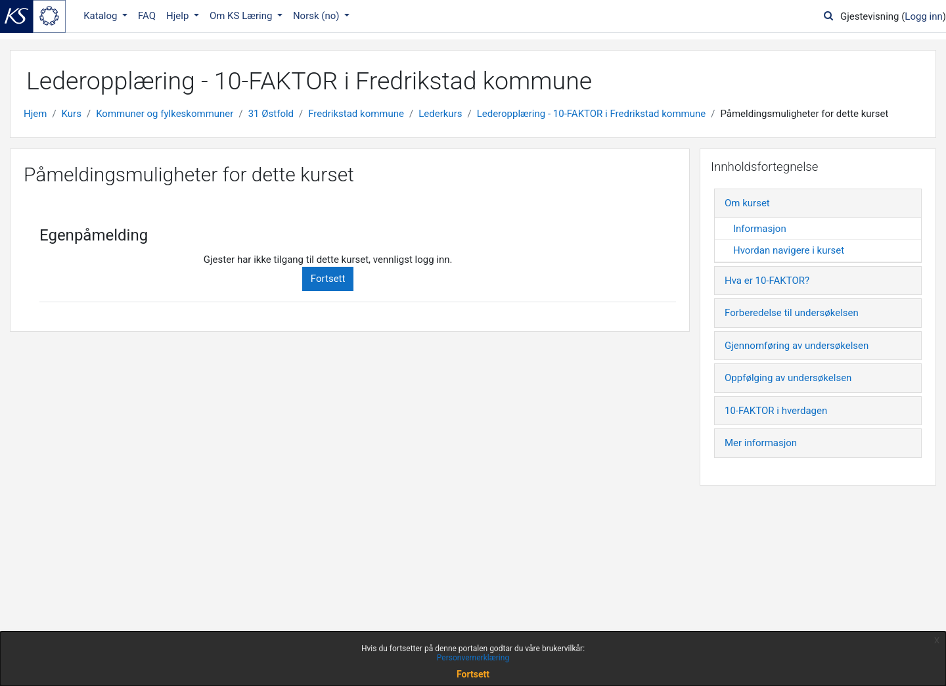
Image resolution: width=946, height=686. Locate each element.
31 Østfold (271, 114)
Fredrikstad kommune (356, 114)
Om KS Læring (242, 16)
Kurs (71, 114)
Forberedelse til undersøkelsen (792, 313)
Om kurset (747, 203)
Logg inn (923, 16)
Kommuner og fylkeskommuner (164, 114)
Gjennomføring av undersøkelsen (796, 346)
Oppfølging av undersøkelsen (788, 378)
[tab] (818, 203)
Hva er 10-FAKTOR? (767, 280)
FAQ (147, 16)
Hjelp (178, 16)
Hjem (35, 114)
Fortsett (328, 279)
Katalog (101, 16)
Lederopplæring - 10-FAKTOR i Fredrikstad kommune (591, 114)
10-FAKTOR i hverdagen (776, 411)
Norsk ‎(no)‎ (317, 16)
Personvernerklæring (473, 657)
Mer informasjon (761, 443)
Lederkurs (440, 114)
